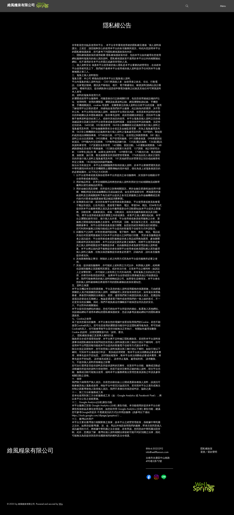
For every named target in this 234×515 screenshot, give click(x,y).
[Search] (187, 6)
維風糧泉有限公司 (21, 5)
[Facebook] (149, 477)
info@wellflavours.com (157, 452)
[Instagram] (156, 477)
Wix (61, 503)
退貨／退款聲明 (208, 451)
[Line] (164, 477)
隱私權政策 (206, 448)
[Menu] (222, 6)
